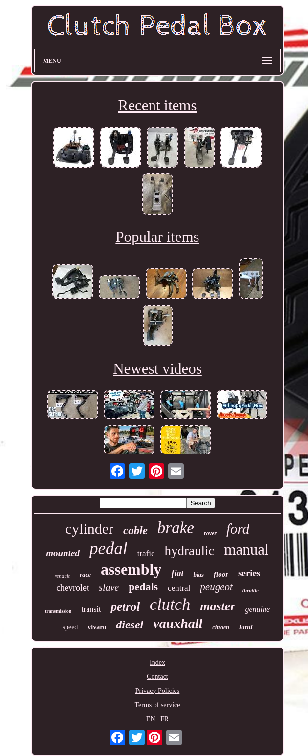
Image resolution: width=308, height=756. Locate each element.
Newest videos (157, 368)
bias (198, 574)
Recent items (157, 105)
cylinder (89, 528)
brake (175, 528)
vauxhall (177, 623)
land (246, 627)
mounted (63, 553)
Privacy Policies (157, 690)
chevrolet (72, 588)
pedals (143, 587)
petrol (125, 606)
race (85, 574)
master (217, 606)
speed (70, 627)
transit (91, 609)
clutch (170, 604)
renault (62, 576)
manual (246, 549)
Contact (157, 676)
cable (135, 530)
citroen (220, 627)
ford (237, 529)
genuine (257, 609)
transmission (58, 611)
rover (210, 533)
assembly (131, 569)
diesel (129, 624)
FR (164, 719)
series (249, 573)
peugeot (216, 587)
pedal (108, 548)
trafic (146, 553)
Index (157, 662)
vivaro (97, 627)
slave (109, 587)
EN (150, 719)
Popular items (157, 236)
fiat (177, 573)
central (179, 588)
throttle (250, 590)
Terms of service (157, 705)
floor (221, 574)
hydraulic (190, 550)
